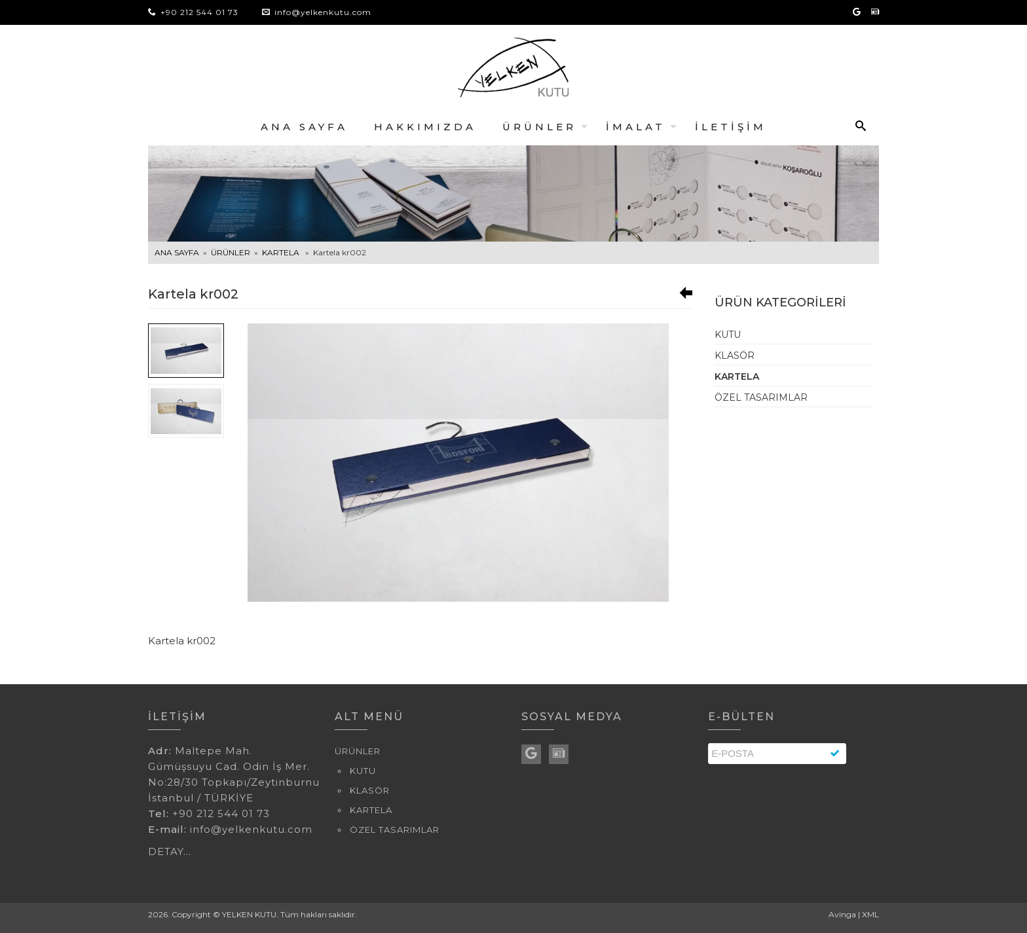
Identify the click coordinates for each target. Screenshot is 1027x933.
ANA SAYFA (304, 126)
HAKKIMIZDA (425, 126)
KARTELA (280, 252)
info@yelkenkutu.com (322, 12)
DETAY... (169, 851)
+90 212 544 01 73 (193, 12)
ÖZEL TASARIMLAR (761, 397)
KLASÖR (735, 355)
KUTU (728, 334)
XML (870, 914)
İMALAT (635, 126)
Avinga (842, 914)
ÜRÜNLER (539, 126)
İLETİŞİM (730, 126)
